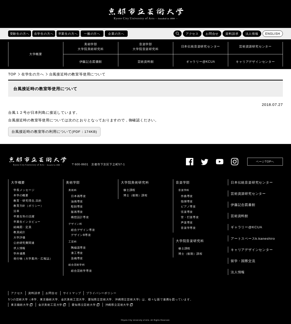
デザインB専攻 (81, 234)
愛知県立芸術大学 (84, 304)
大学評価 (19, 237)
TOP (12, 74)
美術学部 (73, 182)
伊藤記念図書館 (243, 205)
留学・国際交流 (243, 261)
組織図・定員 (22, 227)
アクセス (192, 34)
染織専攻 (77, 258)
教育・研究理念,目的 (27, 200)
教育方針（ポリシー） (28, 205)
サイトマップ (72, 293)
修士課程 (129, 189)
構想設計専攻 (80, 217)
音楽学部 (183, 182)
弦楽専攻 (187, 211)
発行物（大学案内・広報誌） (32, 258)
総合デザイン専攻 (83, 229)
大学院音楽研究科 (190, 241)
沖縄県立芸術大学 (117, 304)
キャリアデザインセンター (252, 250)
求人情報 (19, 248)
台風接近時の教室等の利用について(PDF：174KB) (54, 132)
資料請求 (231, 34)
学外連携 (19, 253)
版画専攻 (77, 211)
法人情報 (251, 34)
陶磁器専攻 (78, 247)
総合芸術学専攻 (81, 270)
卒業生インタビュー (26, 221)
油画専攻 (77, 201)
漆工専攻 (77, 252)
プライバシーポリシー (101, 293)
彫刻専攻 (77, 206)
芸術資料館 (239, 216)
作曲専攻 (187, 196)
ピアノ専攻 (188, 206)
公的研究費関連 (24, 242)
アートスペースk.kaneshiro (253, 238)
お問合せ (212, 34)
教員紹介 (19, 232)
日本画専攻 (78, 196)
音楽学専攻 (188, 227)
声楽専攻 (187, 222)
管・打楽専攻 (190, 217)
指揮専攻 (187, 201)
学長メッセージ (24, 189)
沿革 (16, 211)
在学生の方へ (32, 74)
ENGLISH (272, 34)
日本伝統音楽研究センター (252, 182)
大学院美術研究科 (135, 182)
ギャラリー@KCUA (246, 227)
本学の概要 (20, 195)
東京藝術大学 (20, 304)
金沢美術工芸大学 (50, 304)
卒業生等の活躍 (24, 216)
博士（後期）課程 (135, 195)
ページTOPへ (265, 161)
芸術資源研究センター (248, 194)
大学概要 (18, 182)
